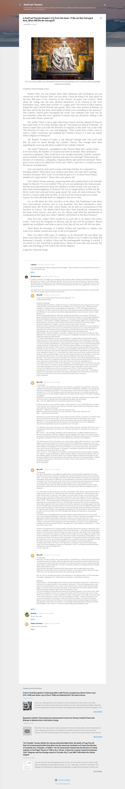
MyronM (39, 295)
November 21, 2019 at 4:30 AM (51, 469)
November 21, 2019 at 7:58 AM (51, 623)
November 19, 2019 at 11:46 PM (46, 264)
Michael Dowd (35, 276)
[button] (101, 18)
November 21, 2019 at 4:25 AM (51, 295)
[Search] (105, 5)
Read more (98, 712)
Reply (33, 272)
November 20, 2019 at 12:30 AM (49, 276)
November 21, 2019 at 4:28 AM (51, 382)
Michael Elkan (66, 784)
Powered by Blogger (62, 780)
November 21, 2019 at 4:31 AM (51, 555)
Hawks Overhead (36, 623)
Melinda (33, 613)
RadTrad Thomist (33, 4)
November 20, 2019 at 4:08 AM (45, 613)
